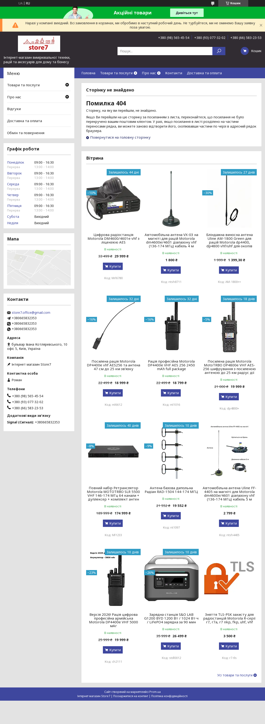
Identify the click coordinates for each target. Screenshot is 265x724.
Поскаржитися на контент (130, 696)
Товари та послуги (116, 72)
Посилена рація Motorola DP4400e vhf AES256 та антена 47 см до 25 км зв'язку (113, 365)
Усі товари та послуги (234, 675)
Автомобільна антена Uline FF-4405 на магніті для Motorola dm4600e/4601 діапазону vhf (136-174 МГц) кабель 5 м (229, 493)
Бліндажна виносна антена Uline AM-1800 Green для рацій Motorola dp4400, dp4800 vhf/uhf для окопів (229, 240)
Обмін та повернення (25, 132)
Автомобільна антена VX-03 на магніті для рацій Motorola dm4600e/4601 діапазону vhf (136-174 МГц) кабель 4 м (171, 240)
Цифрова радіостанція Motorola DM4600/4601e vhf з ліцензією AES (113, 238)
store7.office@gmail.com (31, 312)
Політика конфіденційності (169, 696)
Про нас (149, 72)
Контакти (173, 72)
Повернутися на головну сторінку (120, 137)
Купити (115, 266)
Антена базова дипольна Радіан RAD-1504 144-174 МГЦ (171, 489)
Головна (88, 72)
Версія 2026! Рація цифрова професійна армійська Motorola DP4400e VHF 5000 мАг (113, 620)
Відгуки (14, 108)
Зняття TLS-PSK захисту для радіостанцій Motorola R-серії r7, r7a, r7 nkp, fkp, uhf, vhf (229, 618)
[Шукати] (218, 51)
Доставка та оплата (204, 72)
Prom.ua (155, 692)
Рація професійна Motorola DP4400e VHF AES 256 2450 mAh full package (171, 365)
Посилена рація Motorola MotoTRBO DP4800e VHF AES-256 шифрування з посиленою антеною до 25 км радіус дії (229, 366)
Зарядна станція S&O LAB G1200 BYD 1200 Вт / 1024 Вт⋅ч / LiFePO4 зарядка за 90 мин (171, 618)
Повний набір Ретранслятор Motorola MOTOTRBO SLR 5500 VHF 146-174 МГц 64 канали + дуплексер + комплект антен (113, 493)
